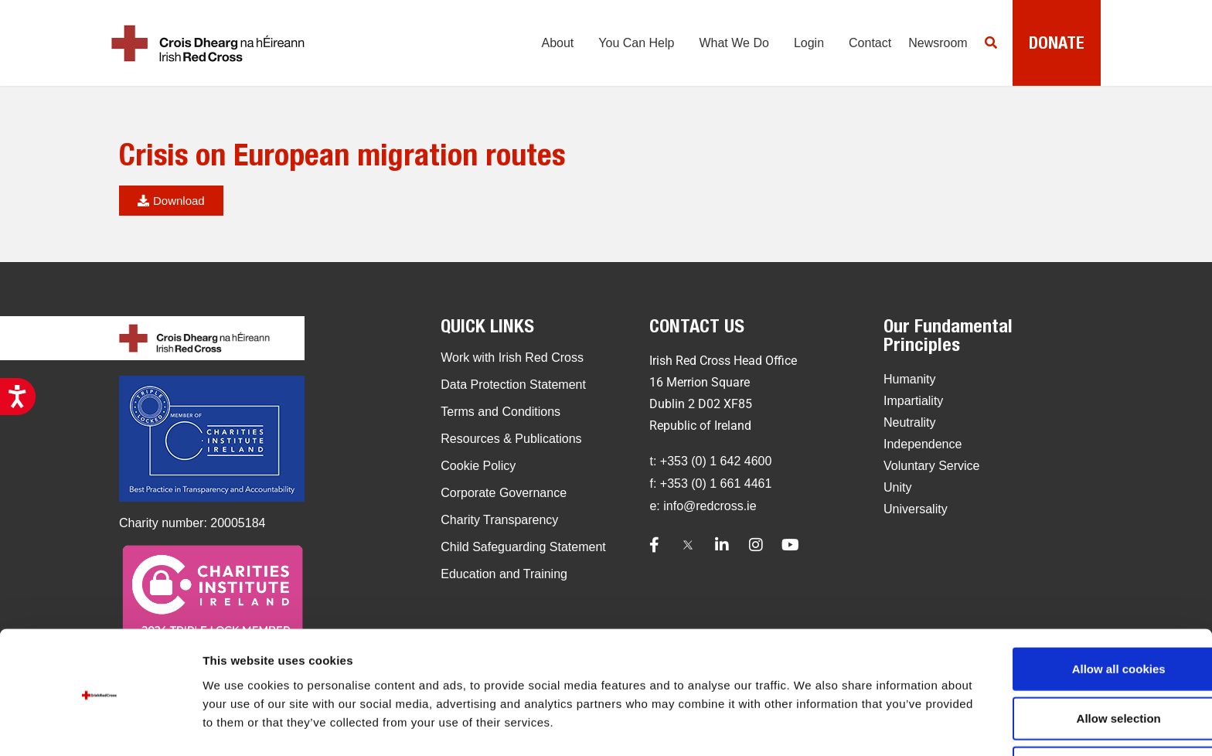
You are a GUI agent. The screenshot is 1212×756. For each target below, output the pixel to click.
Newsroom (929, 46)
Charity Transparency (499, 519)
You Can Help (632, 46)
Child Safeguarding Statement (523, 546)
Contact (861, 46)
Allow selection (1082, 666)
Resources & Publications (511, 438)
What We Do (729, 46)
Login (804, 46)
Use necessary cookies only (1083, 715)
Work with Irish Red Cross (512, 357)
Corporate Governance (504, 492)
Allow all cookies (1083, 616)
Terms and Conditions (500, 411)
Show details (811, 719)
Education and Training (504, 574)
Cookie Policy (478, 465)
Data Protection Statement (513, 384)
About (553, 46)
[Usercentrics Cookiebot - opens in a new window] (100, 725)
